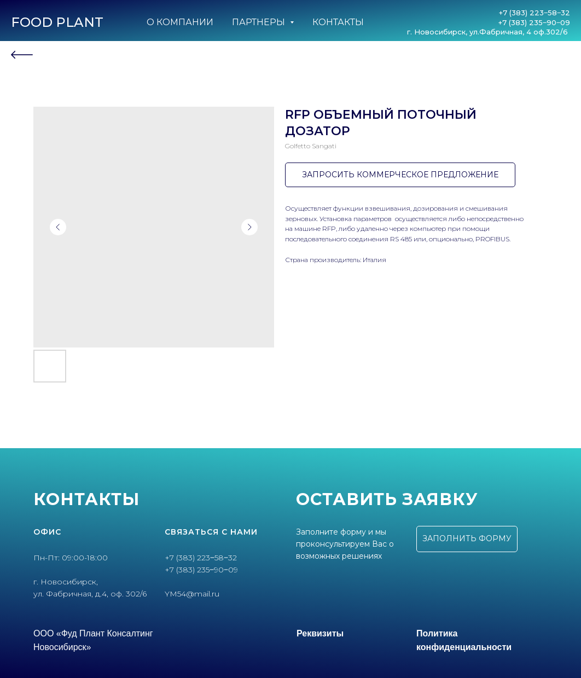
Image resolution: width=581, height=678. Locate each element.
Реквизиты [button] (320, 633)
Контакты (338, 22)
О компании (180, 22)
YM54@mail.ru (192, 594)
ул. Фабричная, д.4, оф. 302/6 (90, 594)
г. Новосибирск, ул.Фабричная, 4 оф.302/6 (488, 31)
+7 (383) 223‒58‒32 (534, 12)
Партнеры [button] (259, 22)
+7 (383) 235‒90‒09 (534, 22)
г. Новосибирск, (65, 582)
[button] (467, 539)
